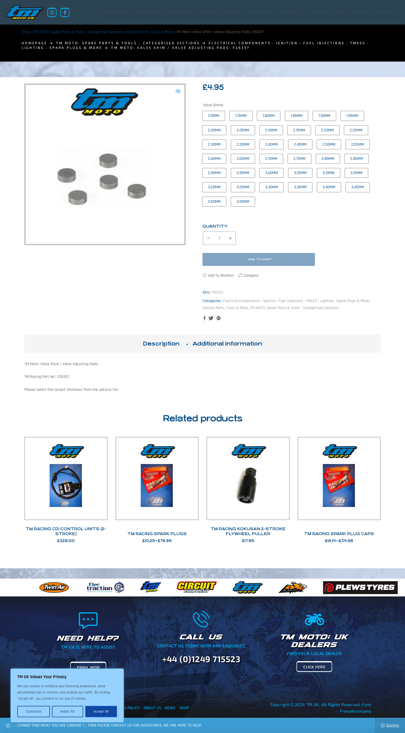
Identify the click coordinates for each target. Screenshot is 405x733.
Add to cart (260, 259)
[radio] (213, 115)
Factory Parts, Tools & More (150, 32)
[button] (178, 91)
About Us (152, 707)
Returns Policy (125, 707)
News (170, 707)
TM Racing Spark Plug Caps (339, 534)
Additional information (227, 343)
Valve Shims (213, 105)
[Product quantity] (219, 238)
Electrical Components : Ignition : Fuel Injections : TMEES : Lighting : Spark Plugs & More (296, 301)
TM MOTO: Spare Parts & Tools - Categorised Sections (78, 32)
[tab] (161, 344)
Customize (33, 711)
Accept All (101, 711)
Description (161, 343)
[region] (67, 695)
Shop (26, 32)
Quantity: (215, 226)
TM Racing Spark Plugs (157, 534)
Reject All (67, 711)
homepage (34, 43)
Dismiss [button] (392, 725)
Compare (251, 275)
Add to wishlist (221, 275)
